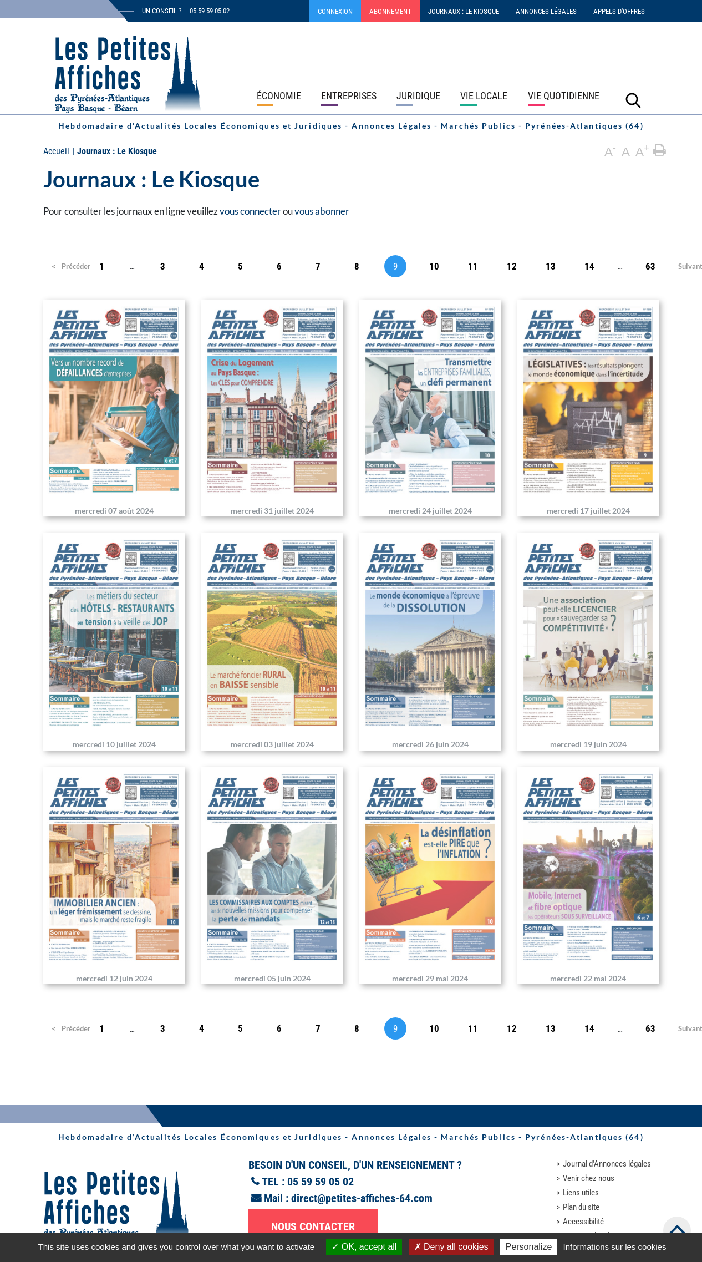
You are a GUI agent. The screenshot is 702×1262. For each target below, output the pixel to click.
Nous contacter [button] (313, 1226)
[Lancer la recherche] (633, 99)
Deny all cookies (451, 1246)
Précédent (68, 266)
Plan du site (581, 1207)
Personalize (529, 1246)
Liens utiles (581, 1193)
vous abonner (321, 211)
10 (434, 266)
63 (650, 266)
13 (551, 266)
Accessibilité (583, 1221)
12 (512, 266)
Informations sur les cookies (614, 1246)
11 (473, 266)
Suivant (689, 266)
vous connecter (250, 211)
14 (589, 266)
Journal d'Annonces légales (607, 1164)
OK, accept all (364, 1246)
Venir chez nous (588, 1178)
